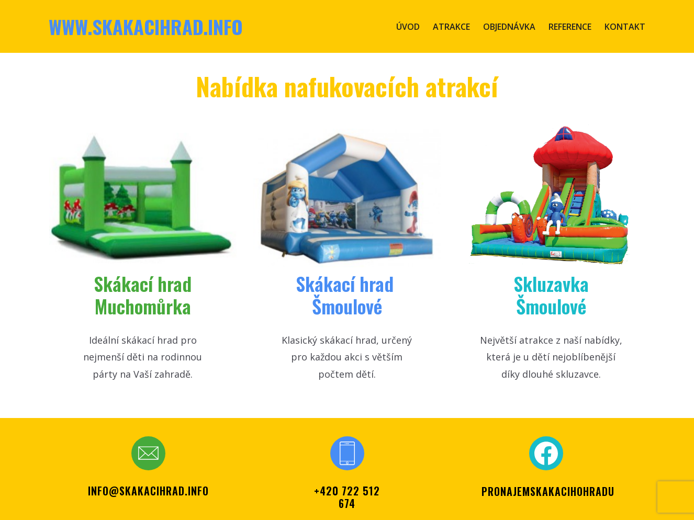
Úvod (408, 26)
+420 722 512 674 (347, 497)
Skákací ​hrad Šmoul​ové (347, 294)
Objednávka (509, 26)
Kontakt (625, 26)
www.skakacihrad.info (146, 26)
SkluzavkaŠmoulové (551, 294)
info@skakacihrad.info (148, 491)
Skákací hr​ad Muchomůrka (143, 294)
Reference (570, 26)
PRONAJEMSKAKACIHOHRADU (548, 491)
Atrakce (451, 26)
